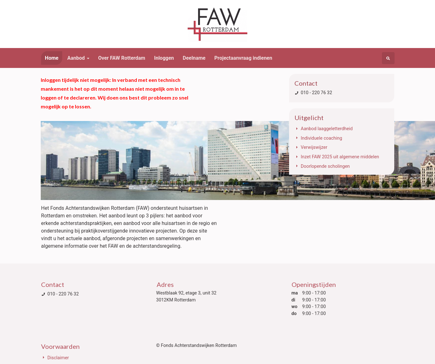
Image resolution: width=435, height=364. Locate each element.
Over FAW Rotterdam (121, 58)
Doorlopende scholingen (325, 166)
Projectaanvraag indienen (243, 58)
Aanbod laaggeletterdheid (327, 128)
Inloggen (164, 58)
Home (51, 58)
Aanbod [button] (76, 58)
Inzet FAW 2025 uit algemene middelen (340, 157)
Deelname (194, 58)
